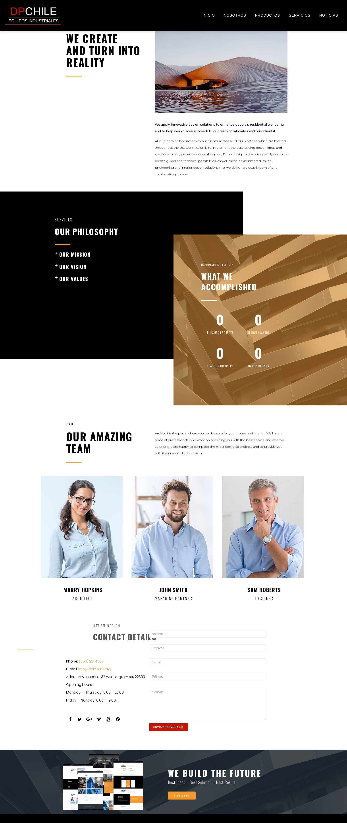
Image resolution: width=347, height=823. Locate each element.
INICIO (208, 15)
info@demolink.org (94, 669)
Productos (267, 15)
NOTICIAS (328, 15)
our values (73, 279)
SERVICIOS (299, 15)
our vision (73, 266)
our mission (75, 254)
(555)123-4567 (91, 661)
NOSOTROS (235, 15)
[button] (112, 254)
